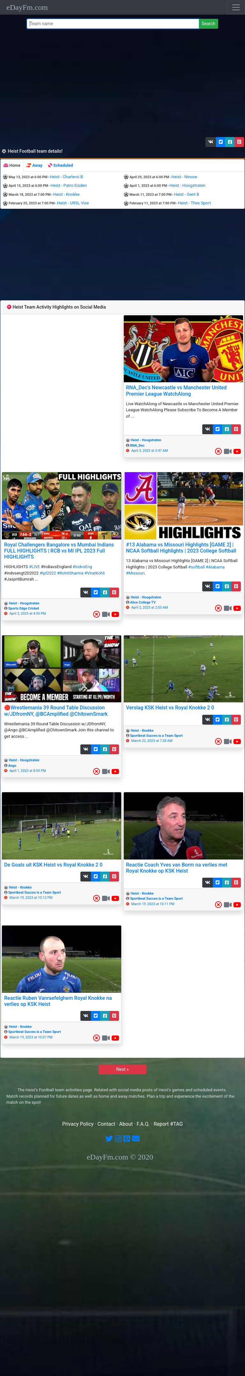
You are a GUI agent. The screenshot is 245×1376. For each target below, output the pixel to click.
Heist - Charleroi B (66, 176)
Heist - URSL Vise (73, 203)
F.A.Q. (143, 1124)
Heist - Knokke (66, 194)
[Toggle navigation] (236, 7)
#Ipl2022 (48, 573)
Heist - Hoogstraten (187, 185)
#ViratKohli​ (95, 573)
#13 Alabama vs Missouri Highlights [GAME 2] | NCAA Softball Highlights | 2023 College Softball (181, 548)
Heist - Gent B (186, 194)
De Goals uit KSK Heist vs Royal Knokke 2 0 (53, 865)
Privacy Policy (78, 1124)
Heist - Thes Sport (194, 203)
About (126, 1124)
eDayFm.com (27, 7)
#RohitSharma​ (70, 573)
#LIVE (34, 566)
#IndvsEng (82, 566)
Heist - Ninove (184, 176)
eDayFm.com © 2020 (120, 1157)
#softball (196, 567)
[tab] (12, 165)
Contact (106, 1124)
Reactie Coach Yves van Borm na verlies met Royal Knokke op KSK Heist (176, 868)
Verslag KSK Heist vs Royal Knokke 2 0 (170, 708)
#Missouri (135, 573)
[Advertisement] (121, 84)
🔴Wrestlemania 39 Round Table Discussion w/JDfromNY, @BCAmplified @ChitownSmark (56, 711)
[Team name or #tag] (113, 24)
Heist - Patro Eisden (69, 185)
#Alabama (215, 567)
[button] (210, 142)
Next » (122, 1069)
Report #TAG (168, 1124)
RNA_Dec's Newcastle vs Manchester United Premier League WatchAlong (176, 390)
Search (208, 23)
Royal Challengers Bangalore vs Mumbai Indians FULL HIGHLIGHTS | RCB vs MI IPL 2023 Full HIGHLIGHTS (59, 551)
